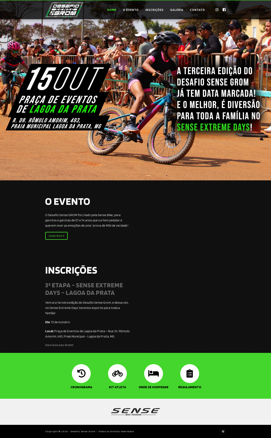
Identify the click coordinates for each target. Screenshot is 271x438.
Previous (6, 90)
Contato (197, 10)
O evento (131, 10)
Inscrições (154, 10)
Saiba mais (57, 235)
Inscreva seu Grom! (59, 345)
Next (265, 90)
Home (111, 10)
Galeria (176, 10)
